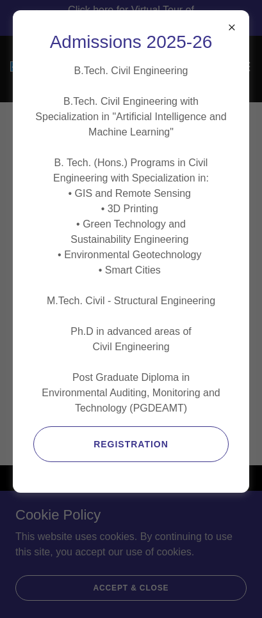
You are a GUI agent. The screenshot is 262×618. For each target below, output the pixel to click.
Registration (131, 444)
